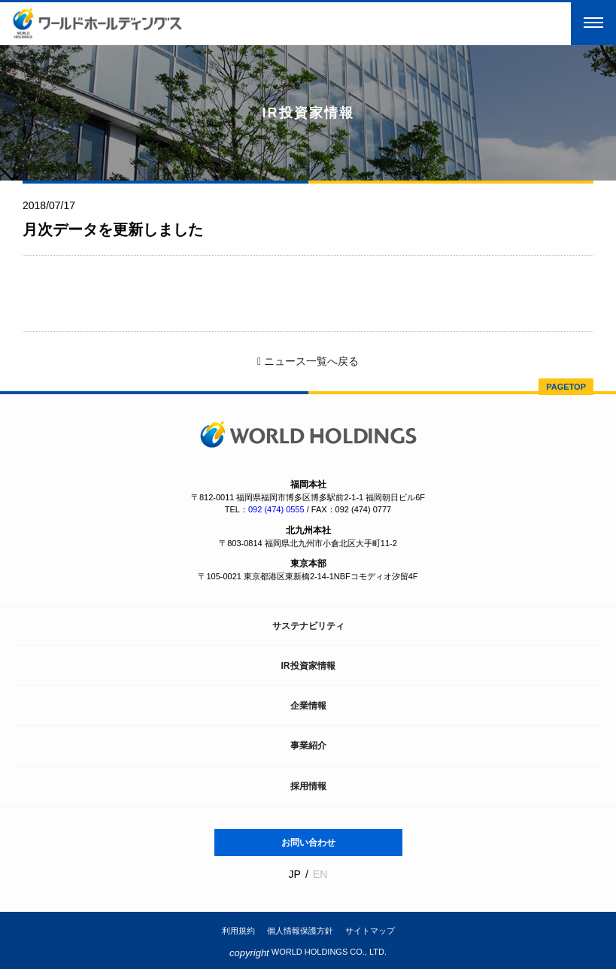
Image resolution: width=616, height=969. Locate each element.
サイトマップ (370, 930)
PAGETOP (566, 386)
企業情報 (308, 705)
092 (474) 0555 (276, 509)
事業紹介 (308, 745)
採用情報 (308, 786)
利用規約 (238, 930)
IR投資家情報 (308, 666)
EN (320, 874)
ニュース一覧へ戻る (308, 361)
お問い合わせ (308, 842)
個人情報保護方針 (300, 930)
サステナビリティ (308, 626)
